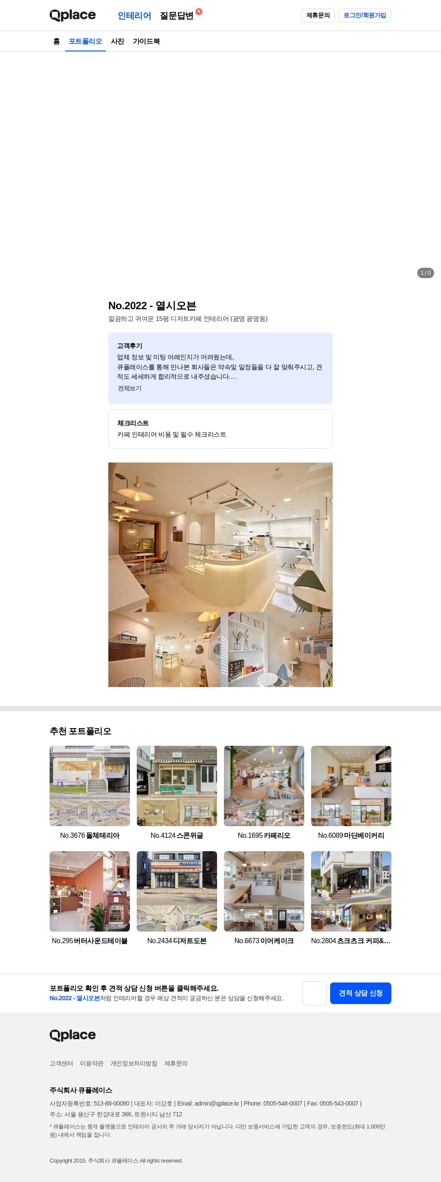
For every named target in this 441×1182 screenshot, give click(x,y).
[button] (15, 168)
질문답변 (179, 14)
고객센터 (61, 1063)
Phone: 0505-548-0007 (273, 1103)
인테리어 (134, 15)
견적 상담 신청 (361, 993)
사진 (117, 41)
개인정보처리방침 (134, 1063)
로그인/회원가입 (364, 15)
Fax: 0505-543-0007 (333, 1103)
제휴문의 (318, 15)
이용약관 (91, 1063)
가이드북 (146, 41)
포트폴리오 (85, 41)
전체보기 (129, 388)
